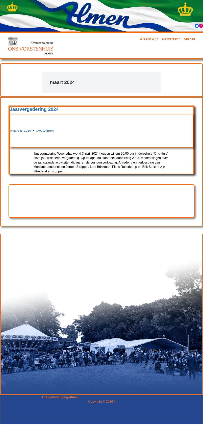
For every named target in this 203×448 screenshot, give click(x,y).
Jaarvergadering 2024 (34, 109)
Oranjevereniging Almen (60, 397)
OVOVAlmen (45, 130)
